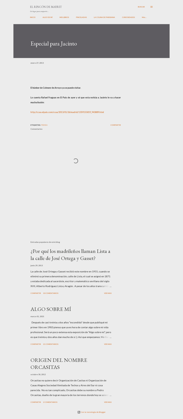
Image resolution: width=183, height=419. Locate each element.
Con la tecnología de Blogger (91, 412)
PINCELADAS (81, 17)
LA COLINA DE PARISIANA (104, 17)
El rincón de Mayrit (46, 7)
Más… (144, 17)
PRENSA (44, 125)
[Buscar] (141, 6)
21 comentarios (50, 344)
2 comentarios (50, 402)
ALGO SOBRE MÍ (50, 309)
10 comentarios (50, 293)
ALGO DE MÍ (47, 17)
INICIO (33, 17)
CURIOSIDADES (128, 17)
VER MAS (108, 293)
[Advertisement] (71, 210)
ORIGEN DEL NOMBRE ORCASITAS (58, 363)
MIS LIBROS (64, 17)
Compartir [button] (115, 125)
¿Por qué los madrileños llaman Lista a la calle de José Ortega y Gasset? (70, 255)
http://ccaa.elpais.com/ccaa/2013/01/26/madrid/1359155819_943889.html (67, 112)
